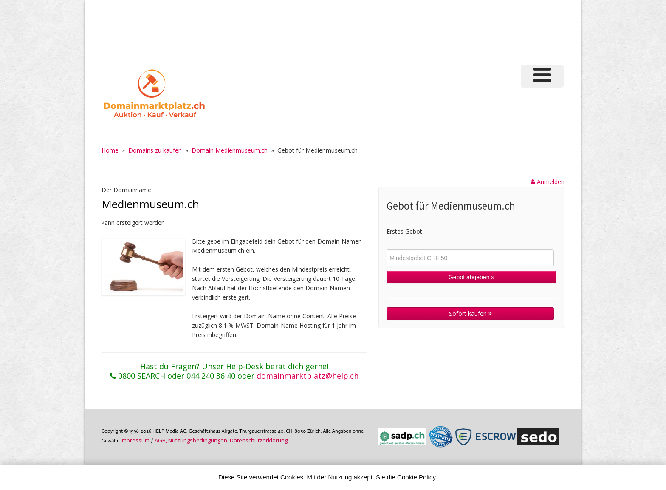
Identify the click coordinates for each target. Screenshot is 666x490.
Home (110, 150)
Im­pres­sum (135, 440)
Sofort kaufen (470, 313)
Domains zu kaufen (155, 150)
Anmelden (547, 182)
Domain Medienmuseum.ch (230, 150)
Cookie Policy (416, 477)
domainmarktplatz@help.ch (307, 376)
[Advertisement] (421, 31)
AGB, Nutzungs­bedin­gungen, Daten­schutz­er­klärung (221, 440)
